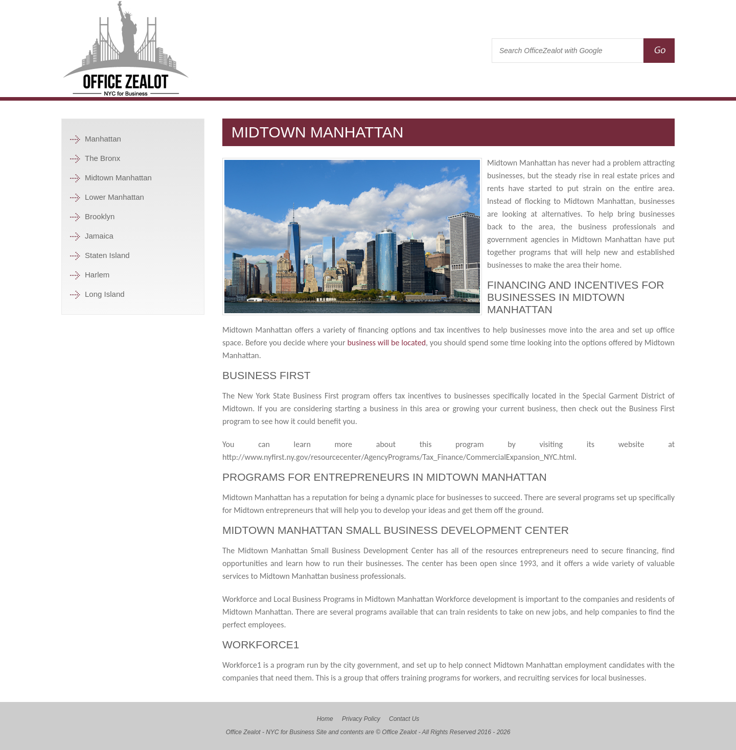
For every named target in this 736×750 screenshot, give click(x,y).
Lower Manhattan (114, 197)
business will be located (386, 342)
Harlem (97, 274)
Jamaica (99, 235)
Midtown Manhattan (118, 177)
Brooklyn (99, 216)
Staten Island (107, 255)
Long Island (105, 294)
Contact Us (404, 718)
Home (325, 718)
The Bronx (102, 158)
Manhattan (103, 138)
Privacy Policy (361, 718)
